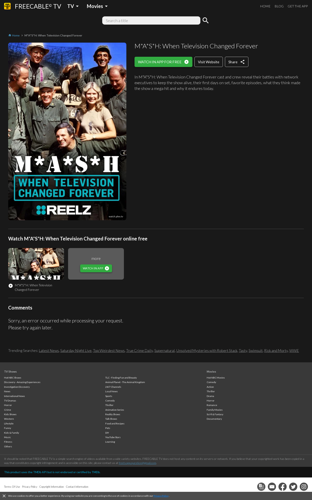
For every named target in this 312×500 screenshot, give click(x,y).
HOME (265, 6)
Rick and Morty (276, 350)
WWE (294, 350)
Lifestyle (8, 423)
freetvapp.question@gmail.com (137, 463)
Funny (7, 428)
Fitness (8, 441)
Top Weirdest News (109, 350)
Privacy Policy (161, 495)
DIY (107, 432)
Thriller (109, 405)
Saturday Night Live (76, 350)
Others (8, 446)
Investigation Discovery (17, 386)
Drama (210, 396)
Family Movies (215, 409)
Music (7, 437)
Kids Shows (10, 414)
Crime (7, 409)
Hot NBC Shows (12, 377)
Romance (212, 405)
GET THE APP (298, 6)
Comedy (110, 400)
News (7, 391)
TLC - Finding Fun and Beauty (121, 377)
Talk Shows (111, 418)
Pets (107, 428)
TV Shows (10, 371)
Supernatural (164, 350)
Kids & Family (11, 432)
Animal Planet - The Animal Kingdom (125, 382)
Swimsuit (256, 350)
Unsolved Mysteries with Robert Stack (206, 350)
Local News (111, 391)
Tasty (243, 350)
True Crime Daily (139, 350)
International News (14, 396)
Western (9, 418)
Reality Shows (112, 414)
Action (210, 386)
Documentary (214, 418)
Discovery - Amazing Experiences (22, 382)
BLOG (279, 6)
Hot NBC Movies (216, 377)
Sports (108, 396)
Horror (8, 405)
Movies (211, 371)
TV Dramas (10, 400)
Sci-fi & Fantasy (215, 414)
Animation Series (114, 409)
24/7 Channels (113, 386)
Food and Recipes (115, 423)
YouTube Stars (113, 437)
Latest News (49, 350)
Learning (110, 441)
